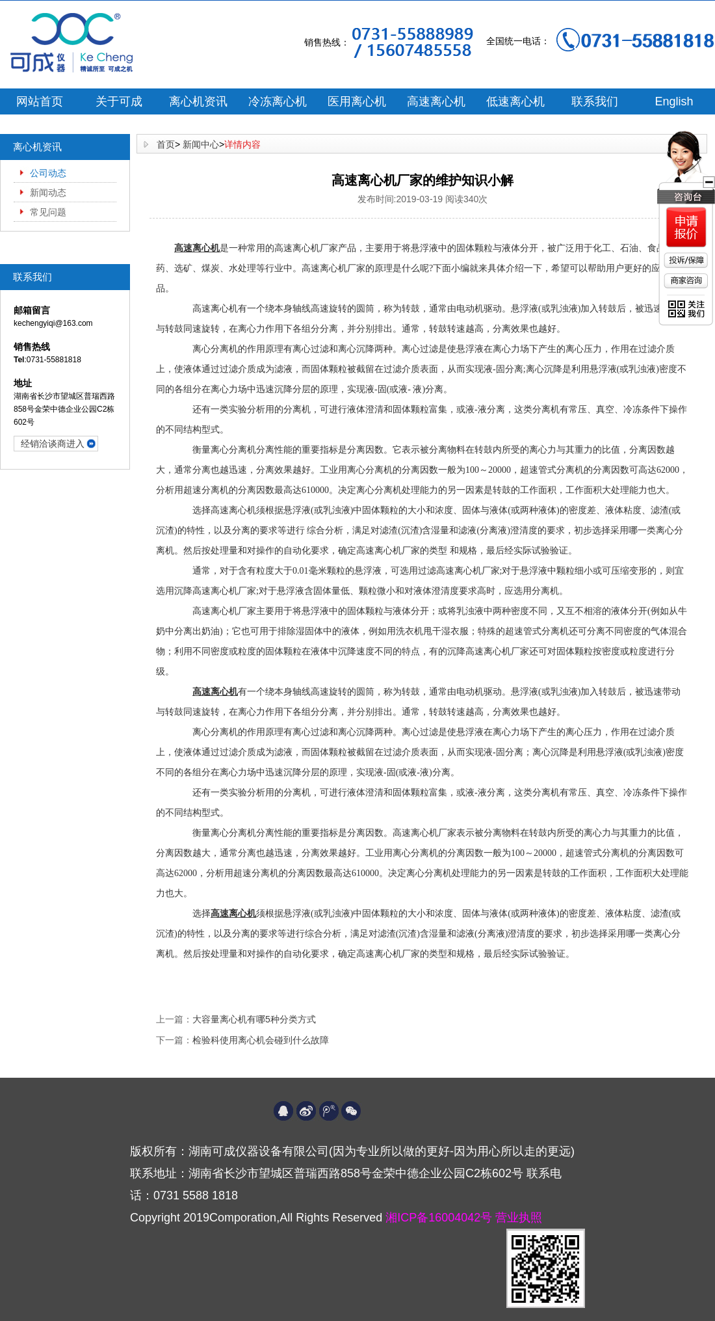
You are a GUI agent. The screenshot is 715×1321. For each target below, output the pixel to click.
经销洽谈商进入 (52, 443)
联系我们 (594, 101)
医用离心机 (357, 101)
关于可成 (119, 101)
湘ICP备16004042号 (440, 1217)
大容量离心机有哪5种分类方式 (254, 1019)
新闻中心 (201, 144)
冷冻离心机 (277, 101)
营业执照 (518, 1217)
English (674, 101)
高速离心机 (436, 101)
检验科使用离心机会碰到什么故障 (260, 1040)
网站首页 (39, 101)
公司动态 (48, 173)
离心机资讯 (198, 101)
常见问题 (48, 212)
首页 (166, 144)
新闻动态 (48, 192)
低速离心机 (515, 101)
